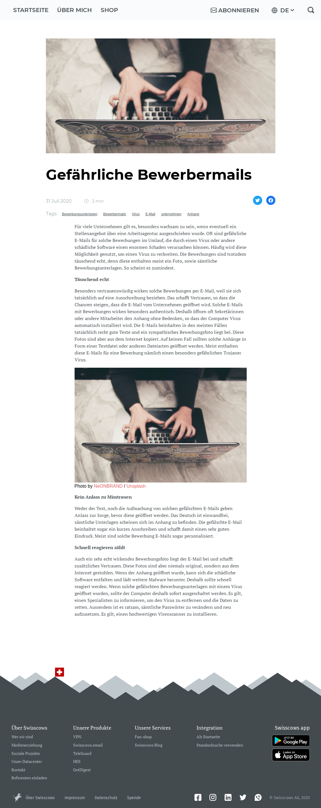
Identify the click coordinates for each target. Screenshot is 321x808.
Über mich (74, 10)
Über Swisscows (40, 797)
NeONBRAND (108, 486)
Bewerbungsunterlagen (79, 214)
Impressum (75, 797)
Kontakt (18, 770)
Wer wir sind (22, 737)
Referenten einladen (29, 778)
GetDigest (82, 770)
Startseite (30, 10)
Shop (109, 10)
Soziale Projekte (25, 753)
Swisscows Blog (148, 745)
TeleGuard (82, 753)
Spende (134, 797)
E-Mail (150, 214)
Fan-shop (143, 737)
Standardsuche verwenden (220, 745)
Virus (136, 214)
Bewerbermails (114, 214)
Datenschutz (106, 797)
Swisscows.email (88, 745)
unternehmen (171, 214)
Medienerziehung (26, 745)
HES (77, 761)
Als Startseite (208, 737)
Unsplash (136, 486)
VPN (77, 737)
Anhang (193, 214)
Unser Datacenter (26, 761)
